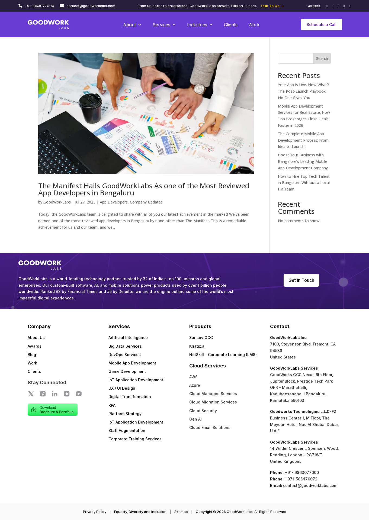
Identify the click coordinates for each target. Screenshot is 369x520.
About (132, 24)
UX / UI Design (121, 388)
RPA (111, 405)
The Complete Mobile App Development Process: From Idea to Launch (303, 140)
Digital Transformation (129, 396)
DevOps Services (124, 354)
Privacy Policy (94, 511)
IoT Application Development (135, 379)
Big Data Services (125, 346)
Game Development (127, 371)
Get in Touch (301, 280)
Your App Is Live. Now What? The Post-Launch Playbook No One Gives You (303, 91)
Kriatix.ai (197, 346)
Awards (34, 346)
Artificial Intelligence (128, 337)
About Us (36, 337)
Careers (313, 6)
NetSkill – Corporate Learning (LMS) (223, 354)
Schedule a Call (321, 24)
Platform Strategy (125, 413)
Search (322, 58)
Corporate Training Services (135, 439)
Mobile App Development (132, 363)
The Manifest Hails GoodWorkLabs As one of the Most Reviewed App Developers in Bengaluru (143, 189)
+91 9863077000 (39, 6)
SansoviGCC (201, 337)
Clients (231, 24)
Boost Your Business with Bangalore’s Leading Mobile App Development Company (303, 161)
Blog (32, 354)
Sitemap (181, 511)
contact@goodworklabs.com (90, 6)
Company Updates (146, 202)
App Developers (114, 202)
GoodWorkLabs (57, 202)
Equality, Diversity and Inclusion (140, 511)
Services (164, 24)
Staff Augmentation (126, 430)
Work (253, 24)
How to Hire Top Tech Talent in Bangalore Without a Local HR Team (304, 183)
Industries (200, 24)
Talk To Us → (272, 6)
